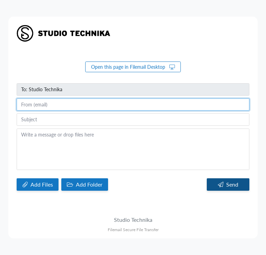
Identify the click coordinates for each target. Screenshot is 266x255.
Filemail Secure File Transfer (133, 229)
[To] (133, 89)
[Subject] (133, 119)
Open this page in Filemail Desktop (133, 67)
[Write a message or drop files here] (133, 149)
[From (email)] (133, 104)
